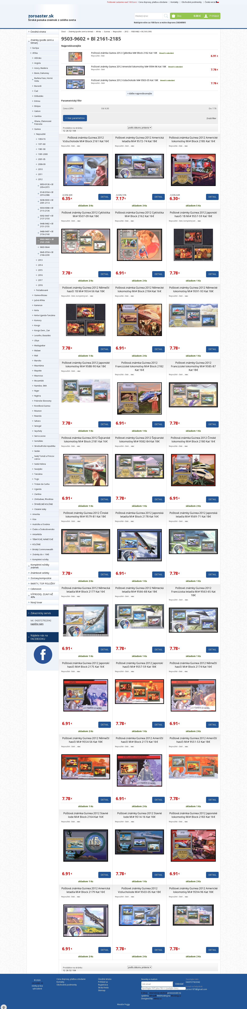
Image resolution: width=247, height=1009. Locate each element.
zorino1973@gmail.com (196, 989)
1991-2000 (43, 154)
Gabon (37, 111)
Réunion (38, 411)
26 (67, 130)
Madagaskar (39, 345)
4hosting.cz (176, 995)
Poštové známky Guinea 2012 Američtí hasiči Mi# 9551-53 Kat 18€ (193, 740)
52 (70, 130)
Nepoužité (41, 134)
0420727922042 (193, 982)
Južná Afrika (39, 300)
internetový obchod (158, 993)
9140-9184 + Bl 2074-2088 (46, 193)
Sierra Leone (40, 436)
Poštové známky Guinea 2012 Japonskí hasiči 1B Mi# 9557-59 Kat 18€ (193, 214)
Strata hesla (103, 987)
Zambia (37, 494)
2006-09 (41, 164)
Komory (37, 320)
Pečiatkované (42, 290)
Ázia (34, 519)
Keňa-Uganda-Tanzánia (44, 315)
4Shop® (152, 995)
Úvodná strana (38, 31)
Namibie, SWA (40, 385)
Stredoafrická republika (44, 446)
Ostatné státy (40, 509)
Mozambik (39, 380)
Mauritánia (39, 365)
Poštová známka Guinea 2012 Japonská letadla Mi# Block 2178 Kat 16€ (139, 514)
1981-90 (41, 149)
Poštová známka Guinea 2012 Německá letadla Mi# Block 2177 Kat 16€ (86, 589)
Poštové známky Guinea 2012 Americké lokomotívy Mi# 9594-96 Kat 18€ (128, 66)
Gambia (37, 116)
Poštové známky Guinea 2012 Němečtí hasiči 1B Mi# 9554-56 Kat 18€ (85, 289)
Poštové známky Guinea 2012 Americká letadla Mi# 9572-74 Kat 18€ (139, 139)
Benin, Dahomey (41, 73)
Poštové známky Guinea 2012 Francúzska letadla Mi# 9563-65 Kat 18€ (193, 591)
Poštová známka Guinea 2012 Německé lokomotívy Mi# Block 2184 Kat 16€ (139, 289)
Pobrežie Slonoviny (42, 400)
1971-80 (41, 144)
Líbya (36, 340)
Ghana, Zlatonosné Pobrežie (42, 122)
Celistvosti (36, 588)
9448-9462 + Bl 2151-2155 (46, 225)
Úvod (63, 31)
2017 (40, 280)
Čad (36, 91)
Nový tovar (36, 602)
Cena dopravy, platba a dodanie (152, 2)
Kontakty (174, 2)
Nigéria (37, 395)
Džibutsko (38, 96)
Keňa (36, 310)
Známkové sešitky (40, 572)
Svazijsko (38, 469)
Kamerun (38, 305)
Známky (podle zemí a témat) (42, 41)
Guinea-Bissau (40, 295)
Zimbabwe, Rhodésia (43, 499)
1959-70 (41, 139)
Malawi (37, 350)
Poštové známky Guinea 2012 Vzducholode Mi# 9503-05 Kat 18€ (124, 80)
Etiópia (37, 106)
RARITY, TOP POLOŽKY (43, 583)
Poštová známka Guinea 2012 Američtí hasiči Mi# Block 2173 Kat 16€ (139, 740)
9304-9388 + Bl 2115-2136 (46, 209)
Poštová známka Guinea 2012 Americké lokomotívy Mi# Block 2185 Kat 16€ (193, 139)
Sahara (37, 421)
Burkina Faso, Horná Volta (43, 79)
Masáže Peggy (123, 1004)
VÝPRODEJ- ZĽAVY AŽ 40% (42, 596)
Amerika (36, 514)
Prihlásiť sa (103, 982)
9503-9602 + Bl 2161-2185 (47, 240)
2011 (40, 174)
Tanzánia (38, 474)
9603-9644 (44, 247)
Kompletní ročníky (40, 559)
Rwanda (37, 416)
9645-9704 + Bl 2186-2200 (46, 253)
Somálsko (38, 441)
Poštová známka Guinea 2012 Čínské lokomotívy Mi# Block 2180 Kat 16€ (193, 439)
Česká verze (212, 2)
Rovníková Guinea (42, 406)
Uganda (37, 489)
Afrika (35, 53)
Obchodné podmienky (191, 2)
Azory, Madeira (41, 68)
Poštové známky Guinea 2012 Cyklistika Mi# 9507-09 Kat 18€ (86, 214)
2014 (40, 265)
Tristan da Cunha (41, 484)
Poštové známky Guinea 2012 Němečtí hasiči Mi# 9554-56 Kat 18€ (85, 740)
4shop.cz (157, 998)
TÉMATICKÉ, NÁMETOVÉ (42, 539)
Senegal (37, 426)
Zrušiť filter (211, 118)
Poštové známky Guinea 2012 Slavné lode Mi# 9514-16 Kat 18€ (139, 815)
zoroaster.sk (41, 16)
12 (64, 130)
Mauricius (38, 375)
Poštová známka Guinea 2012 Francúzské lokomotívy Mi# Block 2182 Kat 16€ (139, 366)
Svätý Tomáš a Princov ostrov (44, 457)
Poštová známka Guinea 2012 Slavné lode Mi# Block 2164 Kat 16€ (85, 815)
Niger (36, 390)
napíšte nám (37, 623)
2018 (40, 285)
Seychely (38, 431)
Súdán (37, 451)
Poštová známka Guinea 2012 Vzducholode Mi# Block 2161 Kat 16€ (86, 139)
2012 (40, 179)
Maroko (37, 360)
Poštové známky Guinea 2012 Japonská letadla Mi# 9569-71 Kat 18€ (193, 514)
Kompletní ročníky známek (40, 566)
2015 (40, 270)
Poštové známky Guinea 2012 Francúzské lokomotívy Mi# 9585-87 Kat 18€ (193, 366)
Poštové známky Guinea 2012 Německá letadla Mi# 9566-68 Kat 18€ (139, 589)
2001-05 (41, 159)
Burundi (37, 86)
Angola (37, 63)
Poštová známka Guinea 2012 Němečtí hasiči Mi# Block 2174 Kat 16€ (193, 664)
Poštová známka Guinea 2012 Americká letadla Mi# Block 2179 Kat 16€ (85, 890)
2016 (40, 275)
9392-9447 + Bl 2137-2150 (46, 217)
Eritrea (37, 101)
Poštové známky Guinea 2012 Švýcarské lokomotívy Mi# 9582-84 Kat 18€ (139, 439)
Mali (36, 355)
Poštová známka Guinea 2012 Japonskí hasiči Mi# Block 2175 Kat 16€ (85, 664)
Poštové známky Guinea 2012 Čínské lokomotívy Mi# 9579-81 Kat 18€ (85, 514)
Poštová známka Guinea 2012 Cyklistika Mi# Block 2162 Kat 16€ (124, 52)
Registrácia (103, 984)
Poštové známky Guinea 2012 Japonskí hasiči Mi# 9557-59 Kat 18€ (139, 664)
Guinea (37, 129)
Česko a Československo (43, 529)
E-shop (144, 993)
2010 (40, 169)
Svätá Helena (40, 464)
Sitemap (101, 990)
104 (74, 130)
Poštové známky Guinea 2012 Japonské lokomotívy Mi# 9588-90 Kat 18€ (86, 364)
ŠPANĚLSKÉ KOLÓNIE (43, 504)
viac (78, 146)
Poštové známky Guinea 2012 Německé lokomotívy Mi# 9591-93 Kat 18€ (193, 289)
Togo (36, 479)
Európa (35, 48)
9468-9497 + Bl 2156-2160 (46, 233)
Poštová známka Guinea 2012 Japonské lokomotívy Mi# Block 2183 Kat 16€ (193, 815)
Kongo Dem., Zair (42, 330)
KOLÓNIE (36, 544)
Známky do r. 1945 (40, 554)
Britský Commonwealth (42, 549)
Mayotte (38, 370)
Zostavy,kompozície (41, 578)
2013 (40, 260)
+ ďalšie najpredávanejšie (139, 93)
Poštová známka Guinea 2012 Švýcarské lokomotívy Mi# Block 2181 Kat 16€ (85, 439)
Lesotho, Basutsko (42, 335)
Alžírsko (37, 58)
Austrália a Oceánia (41, 524)
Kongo (37, 325)
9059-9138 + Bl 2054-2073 (46, 186)
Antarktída (37, 534)
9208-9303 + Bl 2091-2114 (46, 201)
